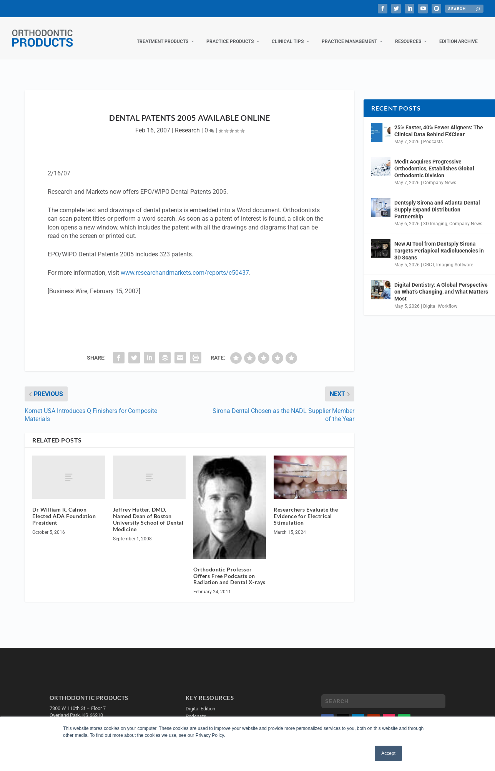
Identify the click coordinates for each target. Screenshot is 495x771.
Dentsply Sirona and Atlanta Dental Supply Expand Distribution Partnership (437, 202)
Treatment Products (162, 33)
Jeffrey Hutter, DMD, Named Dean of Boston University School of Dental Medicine (148, 512)
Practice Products (230, 33)
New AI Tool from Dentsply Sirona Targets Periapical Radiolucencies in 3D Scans (439, 243)
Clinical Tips (288, 33)
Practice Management (349, 33)
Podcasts (433, 134)
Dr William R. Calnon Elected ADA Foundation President (64, 508)
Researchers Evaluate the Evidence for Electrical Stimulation (306, 508)
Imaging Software (454, 257)
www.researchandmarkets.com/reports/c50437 (185, 265)
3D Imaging (435, 216)
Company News (439, 175)
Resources (408, 33)
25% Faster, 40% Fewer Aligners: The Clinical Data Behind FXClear (438, 123)
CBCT (428, 257)
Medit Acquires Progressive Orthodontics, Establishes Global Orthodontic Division (434, 161)
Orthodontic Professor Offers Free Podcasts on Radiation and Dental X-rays (229, 568)
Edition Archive (458, 33)
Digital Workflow (440, 298)
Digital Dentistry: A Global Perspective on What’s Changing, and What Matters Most (441, 284)
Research (187, 122)
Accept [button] (388, 753)
